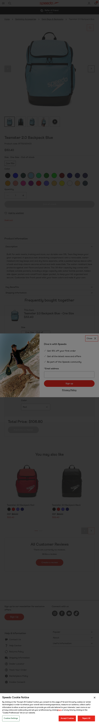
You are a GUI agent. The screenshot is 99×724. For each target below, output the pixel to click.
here (60, 710)
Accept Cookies (67, 718)
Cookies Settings (11, 718)
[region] (49, 708)
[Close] (95, 698)
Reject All (86, 718)
